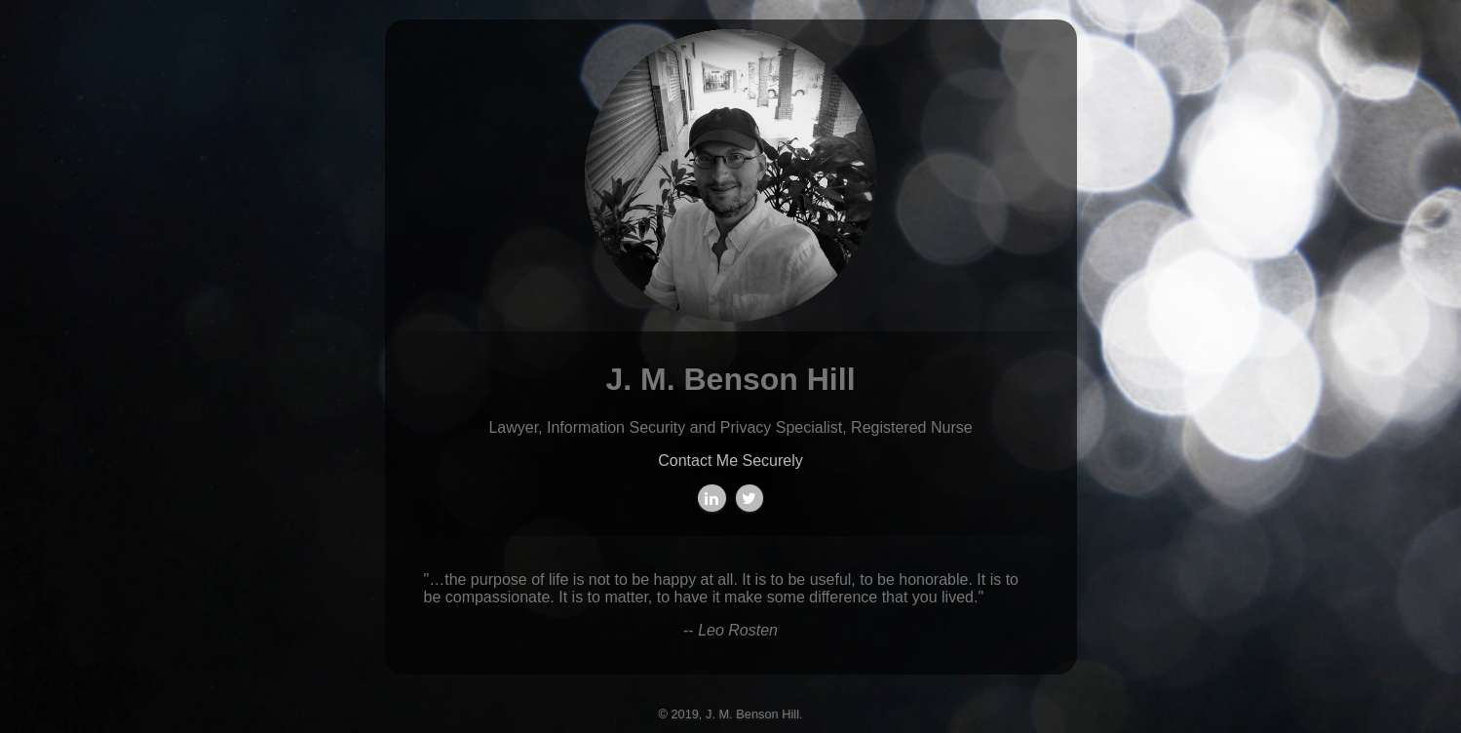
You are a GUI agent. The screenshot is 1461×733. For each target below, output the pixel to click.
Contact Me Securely (730, 460)
